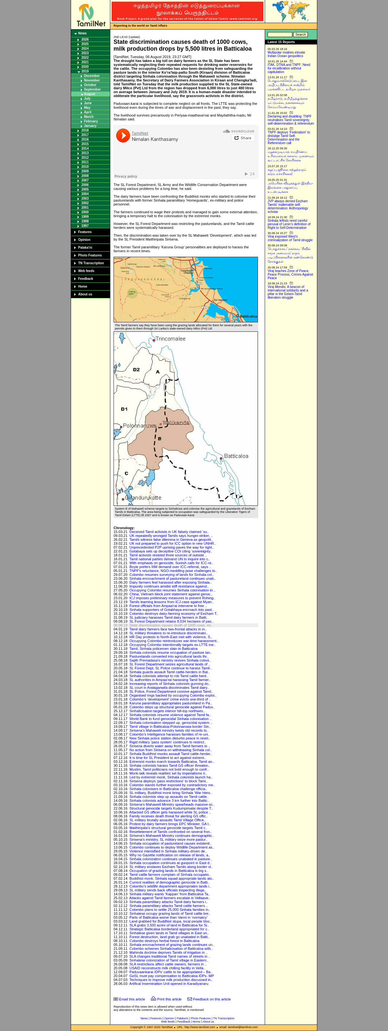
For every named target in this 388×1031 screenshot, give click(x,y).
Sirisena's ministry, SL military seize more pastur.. (168, 839)
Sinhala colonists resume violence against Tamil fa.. (170, 715)
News (82, 33)
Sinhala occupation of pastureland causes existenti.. (170, 843)
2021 (85, 62)
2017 (85, 135)
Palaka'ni (85, 247)
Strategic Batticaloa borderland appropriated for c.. (169, 929)
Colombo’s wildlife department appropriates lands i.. (170, 886)
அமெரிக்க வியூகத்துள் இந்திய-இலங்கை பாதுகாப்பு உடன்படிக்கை (290, 187)
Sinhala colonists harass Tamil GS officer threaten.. (169, 765)
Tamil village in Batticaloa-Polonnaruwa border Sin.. (170, 726)
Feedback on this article (212, 999)
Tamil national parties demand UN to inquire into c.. (169, 559)
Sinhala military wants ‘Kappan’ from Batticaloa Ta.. (169, 894)
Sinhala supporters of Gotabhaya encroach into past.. (171, 610)
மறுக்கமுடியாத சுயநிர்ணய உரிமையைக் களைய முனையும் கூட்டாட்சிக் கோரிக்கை (291, 156)
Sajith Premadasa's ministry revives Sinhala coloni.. (170, 660)
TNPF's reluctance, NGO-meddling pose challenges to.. (173, 571)
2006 (85, 185)
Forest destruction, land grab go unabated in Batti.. (169, 937)
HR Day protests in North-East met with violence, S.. (170, 637)
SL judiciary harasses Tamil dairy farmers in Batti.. (168, 617)
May (87, 107)
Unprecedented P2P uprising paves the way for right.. (171, 547)
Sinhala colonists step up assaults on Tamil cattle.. (169, 797)
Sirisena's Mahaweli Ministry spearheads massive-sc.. (172, 804)
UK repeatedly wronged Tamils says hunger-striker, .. (171, 536)
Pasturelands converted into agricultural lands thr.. (169, 656)
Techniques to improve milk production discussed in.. (171, 980)
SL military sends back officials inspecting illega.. (167, 890)
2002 (85, 203)
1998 (85, 221)
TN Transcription (91, 263)
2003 (85, 198)
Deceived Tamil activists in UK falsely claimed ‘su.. (169, 532)
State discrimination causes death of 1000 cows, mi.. (170, 625)
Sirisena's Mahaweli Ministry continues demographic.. (171, 836)
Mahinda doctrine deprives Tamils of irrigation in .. (168, 952)
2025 (85, 44)
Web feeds (86, 271)
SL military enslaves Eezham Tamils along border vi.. (171, 867)
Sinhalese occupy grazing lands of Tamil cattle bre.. (170, 913)
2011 (85, 162)
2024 (85, 48)
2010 (85, 166)
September (92, 89)
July (87, 98)
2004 (85, 194)
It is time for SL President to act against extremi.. (167, 758)
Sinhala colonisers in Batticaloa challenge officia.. (168, 789)
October (90, 85)
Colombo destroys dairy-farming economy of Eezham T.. (173, 613)
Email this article (132, 999)
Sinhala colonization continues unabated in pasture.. (170, 859)
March (88, 116)
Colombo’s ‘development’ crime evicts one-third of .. (170, 699)
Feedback (85, 278)
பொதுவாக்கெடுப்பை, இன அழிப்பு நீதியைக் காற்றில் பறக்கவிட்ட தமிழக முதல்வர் (289, 85)
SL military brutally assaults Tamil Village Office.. (167, 820)
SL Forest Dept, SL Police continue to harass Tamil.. (170, 668)
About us (85, 294)
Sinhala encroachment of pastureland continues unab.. (172, 578)
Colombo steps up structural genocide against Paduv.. (172, 707)
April (87, 112)
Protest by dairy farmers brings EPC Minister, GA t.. (170, 824)
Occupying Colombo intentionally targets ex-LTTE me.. (172, 645)
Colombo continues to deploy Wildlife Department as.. (171, 847)
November (92, 80)
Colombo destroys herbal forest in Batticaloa (164, 941)
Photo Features (90, 255)
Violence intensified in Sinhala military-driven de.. (168, 851)
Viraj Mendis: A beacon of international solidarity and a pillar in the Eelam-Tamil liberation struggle (288, 292)
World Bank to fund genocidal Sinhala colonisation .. (170, 719)
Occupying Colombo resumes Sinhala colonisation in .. (172, 590)
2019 (85, 71)
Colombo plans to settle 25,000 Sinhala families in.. (169, 910)
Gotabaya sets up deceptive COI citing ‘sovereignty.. (170, 551)
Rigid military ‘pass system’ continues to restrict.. (167, 742)
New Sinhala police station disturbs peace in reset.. (169, 738)
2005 (85, 189)
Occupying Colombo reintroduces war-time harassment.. (174, 641)
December (92, 76)
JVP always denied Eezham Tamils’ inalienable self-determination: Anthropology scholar (288, 206)
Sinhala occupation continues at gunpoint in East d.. (170, 863)
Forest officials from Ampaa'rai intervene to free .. (168, 606)
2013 (85, 153)
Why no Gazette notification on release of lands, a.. (169, 855)
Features (85, 232)
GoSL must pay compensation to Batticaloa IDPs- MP (171, 976)
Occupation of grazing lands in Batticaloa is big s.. (168, 871)
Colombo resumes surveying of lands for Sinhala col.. (171, 575)
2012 (85, 157)
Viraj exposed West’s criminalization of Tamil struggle (290, 238)
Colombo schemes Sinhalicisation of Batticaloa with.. (171, 948)
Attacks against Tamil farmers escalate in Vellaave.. (169, 898)
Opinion (84, 240)
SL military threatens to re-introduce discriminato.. (168, 633)
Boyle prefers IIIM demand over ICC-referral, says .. (170, 567)
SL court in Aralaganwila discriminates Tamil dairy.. (169, 687)
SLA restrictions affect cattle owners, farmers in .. (168, 964)
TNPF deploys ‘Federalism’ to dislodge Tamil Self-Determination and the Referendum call (289, 137)
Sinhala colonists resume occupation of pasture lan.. (170, 652)
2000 (85, 212)
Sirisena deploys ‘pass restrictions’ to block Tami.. (168, 781)
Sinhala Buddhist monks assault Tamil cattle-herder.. (170, 754)
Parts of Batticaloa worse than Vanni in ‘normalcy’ (168, 917)
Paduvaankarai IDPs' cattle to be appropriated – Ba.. (170, 972)
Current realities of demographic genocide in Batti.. (169, 882)
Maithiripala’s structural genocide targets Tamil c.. (168, 828)
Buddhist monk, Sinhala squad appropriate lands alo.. (171, 878)
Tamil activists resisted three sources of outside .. (168, 555)
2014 (85, 148)
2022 (85, 57)
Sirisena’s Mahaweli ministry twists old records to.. (169, 730)
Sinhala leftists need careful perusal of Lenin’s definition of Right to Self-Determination (289, 224)
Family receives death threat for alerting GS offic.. (168, 816)
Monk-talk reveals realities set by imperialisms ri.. (168, 773)
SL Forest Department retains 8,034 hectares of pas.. (171, 621)
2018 (85, 130)
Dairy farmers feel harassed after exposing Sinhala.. (170, 582)
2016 (85, 139)
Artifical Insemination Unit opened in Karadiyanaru (168, 984)
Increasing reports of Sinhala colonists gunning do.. (170, 684)
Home (82, 286)
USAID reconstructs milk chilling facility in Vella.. (167, 968)
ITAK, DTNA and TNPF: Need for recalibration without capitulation (289, 68)
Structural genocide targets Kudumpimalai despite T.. (171, 808)
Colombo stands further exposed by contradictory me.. (172, 785)
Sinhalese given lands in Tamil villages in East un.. (169, 933)
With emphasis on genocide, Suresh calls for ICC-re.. (171, 563)
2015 (85, 144)
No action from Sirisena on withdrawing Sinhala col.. (170, 750)
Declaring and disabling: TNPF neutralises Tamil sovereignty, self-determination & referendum (291, 120)
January (90, 126)
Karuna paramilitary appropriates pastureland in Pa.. (170, 703)
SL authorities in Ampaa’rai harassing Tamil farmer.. (170, 680)
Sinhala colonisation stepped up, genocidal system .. (170, 723)
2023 (85, 53)
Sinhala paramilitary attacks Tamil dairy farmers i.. (168, 902)
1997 (85, 226)
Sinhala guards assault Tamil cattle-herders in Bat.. (169, 672)
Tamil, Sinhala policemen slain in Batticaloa (163, 649)
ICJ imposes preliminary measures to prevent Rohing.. (172, 598)
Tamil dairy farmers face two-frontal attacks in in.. (168, 629)
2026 (85, 39)
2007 (85, 180)
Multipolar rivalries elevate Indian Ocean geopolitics (286, 54)
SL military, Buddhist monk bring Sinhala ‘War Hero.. (170, 793)
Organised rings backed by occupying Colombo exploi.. (172, 695)
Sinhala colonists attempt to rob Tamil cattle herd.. (168, 676)
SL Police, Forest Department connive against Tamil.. (171, 691)
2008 (85, 176)
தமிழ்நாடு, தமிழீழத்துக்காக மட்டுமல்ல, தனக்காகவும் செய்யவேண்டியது (288, 103)
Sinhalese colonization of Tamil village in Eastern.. (168, 960)
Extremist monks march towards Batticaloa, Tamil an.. (171, 762)
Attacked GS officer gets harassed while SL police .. (170, 812)
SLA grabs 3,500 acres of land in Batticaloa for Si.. (169, 925)
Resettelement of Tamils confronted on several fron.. (170, 832)
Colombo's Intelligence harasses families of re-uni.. (169, 734)
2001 (85, 207)
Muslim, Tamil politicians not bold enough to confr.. (169, 769)
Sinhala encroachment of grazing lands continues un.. (171, 945)
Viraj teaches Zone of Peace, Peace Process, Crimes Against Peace (290, 274)
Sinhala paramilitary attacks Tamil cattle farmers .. (168, 906)
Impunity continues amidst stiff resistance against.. (169, 586)
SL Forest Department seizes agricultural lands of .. (170, 664)
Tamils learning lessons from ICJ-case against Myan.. (171, 602)
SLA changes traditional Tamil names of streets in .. (169, 956)
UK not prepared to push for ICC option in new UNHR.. (172, 543)
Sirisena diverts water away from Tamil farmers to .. (169, 746)
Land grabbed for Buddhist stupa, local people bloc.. (170, 921)
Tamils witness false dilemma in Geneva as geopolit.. (171, 539)
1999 (85, 216)
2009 (85, 171)
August (89, 94)
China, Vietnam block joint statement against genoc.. (170, 594)
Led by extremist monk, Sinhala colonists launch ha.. (170, 777)
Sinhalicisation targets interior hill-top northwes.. (167, 711)
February (91, 121)
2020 (85, 66)
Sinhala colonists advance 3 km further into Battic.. (169, 800)
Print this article (169, 999)
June (87, 103)
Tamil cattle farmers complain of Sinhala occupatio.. (170, 874)
